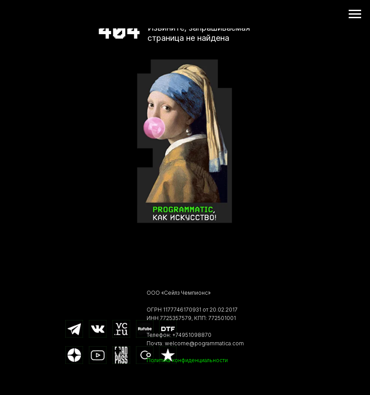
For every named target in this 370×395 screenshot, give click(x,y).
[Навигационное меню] (355, 14)
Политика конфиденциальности (187, 360)
